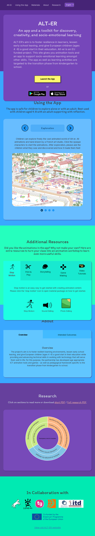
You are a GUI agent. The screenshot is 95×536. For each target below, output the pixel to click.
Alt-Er (9, 5)
